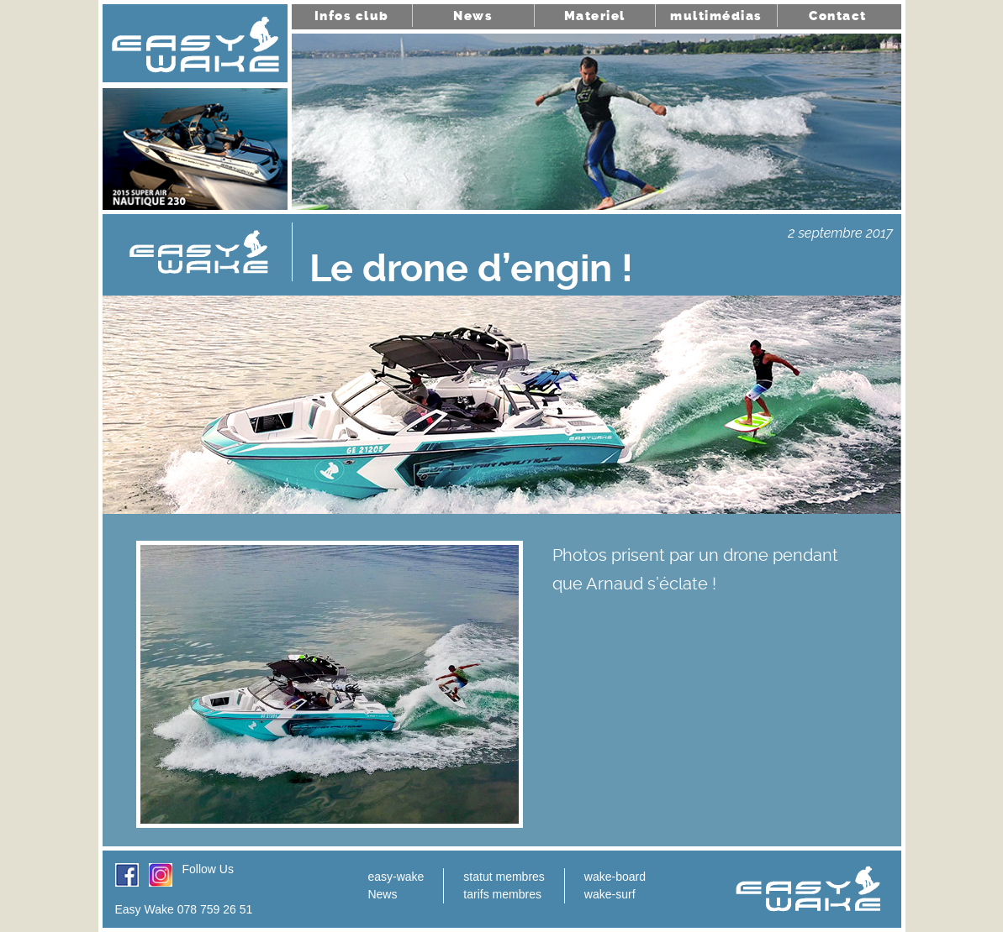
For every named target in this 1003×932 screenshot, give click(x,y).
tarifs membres (502, 894)
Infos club (351, 16)
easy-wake (395, 876)
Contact (838, 16)
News (473, 16)
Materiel (595, 16)
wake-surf (610, 894)
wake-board (615, 876)
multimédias (716, 16)
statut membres (503, 876)
